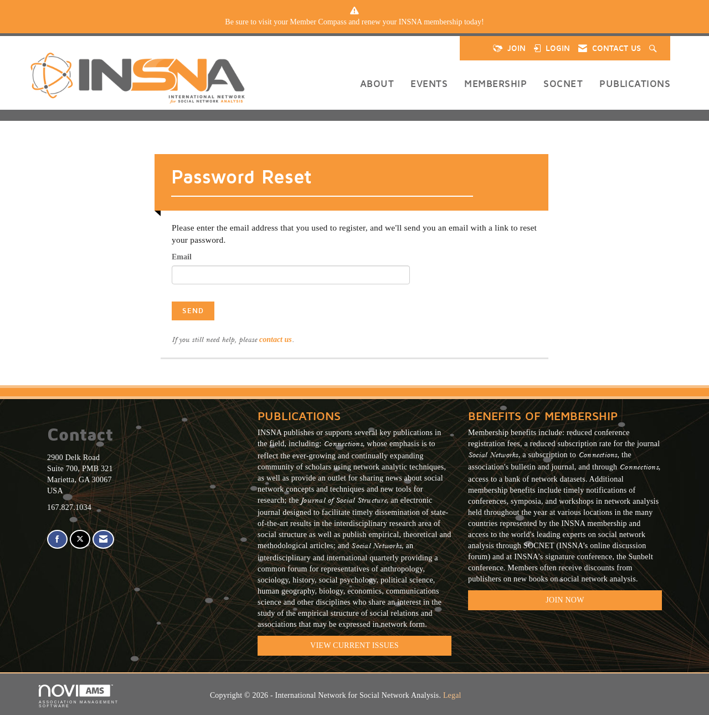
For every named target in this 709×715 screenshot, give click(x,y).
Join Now (565, 600)
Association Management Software (79, 696)
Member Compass (318, 22)
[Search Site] (654, 48)
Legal (452, 695)
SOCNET (563, 83)
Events (429, 83)
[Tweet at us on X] (80, 539)
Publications (634, 83)
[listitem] (354, 22)
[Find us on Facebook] (57, 539)
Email (182, 257)
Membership (495, 83)
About (377, 83)
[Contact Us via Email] (103, 539)
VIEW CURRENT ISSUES (354, 645)
